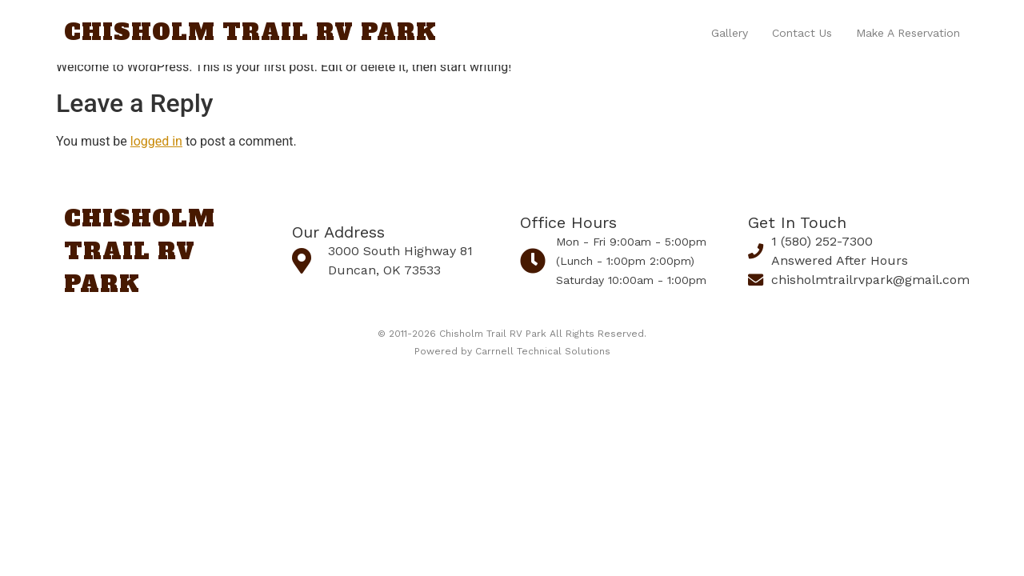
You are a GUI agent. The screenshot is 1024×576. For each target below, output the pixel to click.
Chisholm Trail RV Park (250, 32)
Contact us (802, 32)
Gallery (729, 32)
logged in (156, 141)
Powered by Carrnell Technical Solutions (512, 351)
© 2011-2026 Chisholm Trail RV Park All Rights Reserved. (512, 333)
